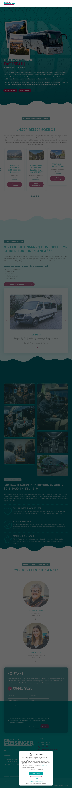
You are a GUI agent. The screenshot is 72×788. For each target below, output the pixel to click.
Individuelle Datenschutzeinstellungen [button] (36, 781)
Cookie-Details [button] (29, 783)
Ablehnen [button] (36, 778)
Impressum (44, 783)
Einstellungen (44, 765)
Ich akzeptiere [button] (36, 773)
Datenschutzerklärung (37, 783)
